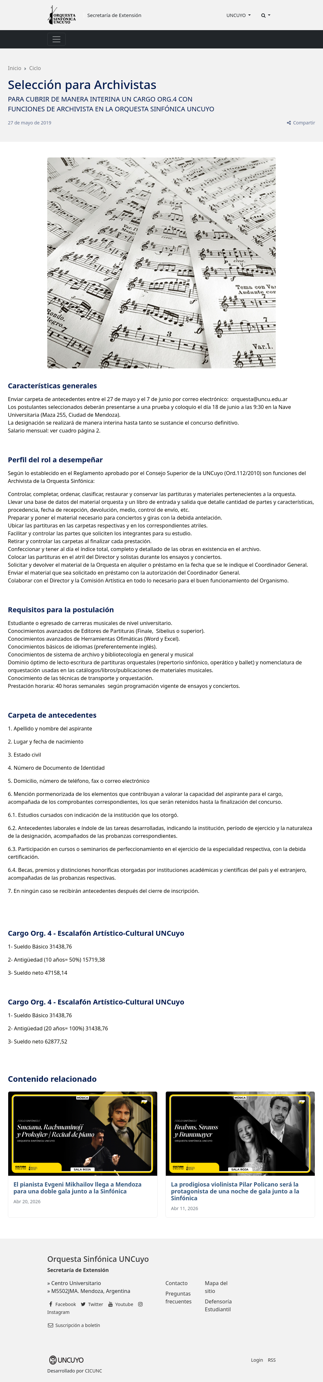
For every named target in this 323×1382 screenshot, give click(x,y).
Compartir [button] (300, 123)
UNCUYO (236, 15)
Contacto (176, 1283)
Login (257, 1360)
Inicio (14, 68)
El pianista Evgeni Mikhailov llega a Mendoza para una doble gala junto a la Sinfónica (77, 1187)
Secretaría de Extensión (114, 15)
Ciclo (35, 68)
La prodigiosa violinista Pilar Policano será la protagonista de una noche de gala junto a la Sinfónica (235, 1191)
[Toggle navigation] (56, 39)
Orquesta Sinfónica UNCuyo (98, 1259)
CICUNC (93, 1371)
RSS (272, 1360)
